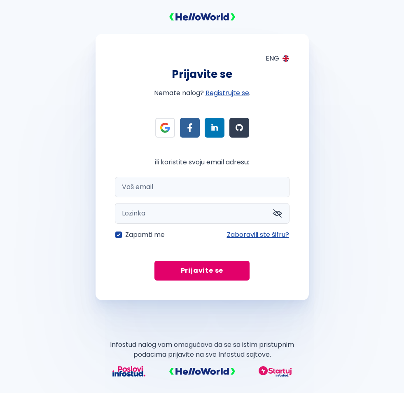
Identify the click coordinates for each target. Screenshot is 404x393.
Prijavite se (202, 270)
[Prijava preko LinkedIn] (214, 128)
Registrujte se (227, 93)
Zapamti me (145, 234)
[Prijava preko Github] (239, 128)
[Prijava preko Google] (165, 128)
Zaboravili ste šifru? (258, 234)
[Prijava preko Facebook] (190, 128)
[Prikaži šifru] (277, 213)
